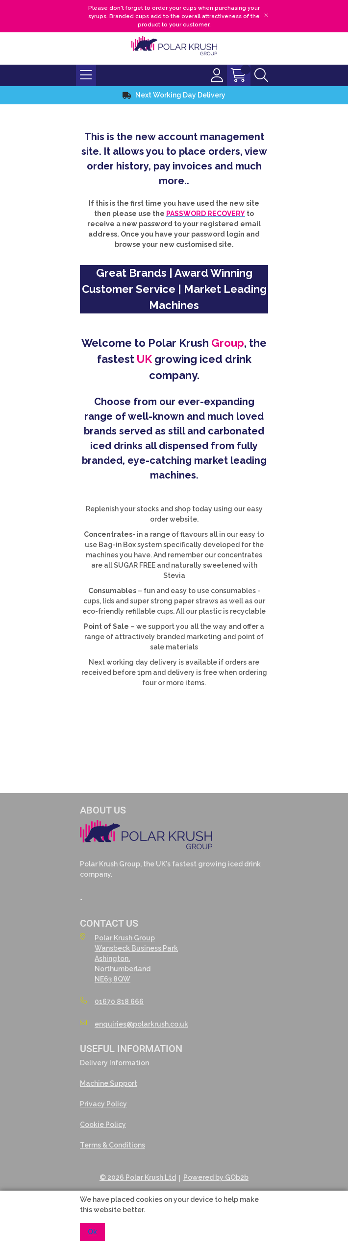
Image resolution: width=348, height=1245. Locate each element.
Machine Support (108, 1083)
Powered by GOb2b (216, 1177)
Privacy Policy (103, 1104)
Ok (92, 1232)
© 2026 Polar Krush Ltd (137, 1177)
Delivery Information (114, 1063)
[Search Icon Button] (261, 75)
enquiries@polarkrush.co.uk (134, 1023)
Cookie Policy (103, 1124)
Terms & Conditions (112, 1145)
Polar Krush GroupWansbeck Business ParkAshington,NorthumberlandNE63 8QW (129, 958)
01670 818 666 (112, 1001)
